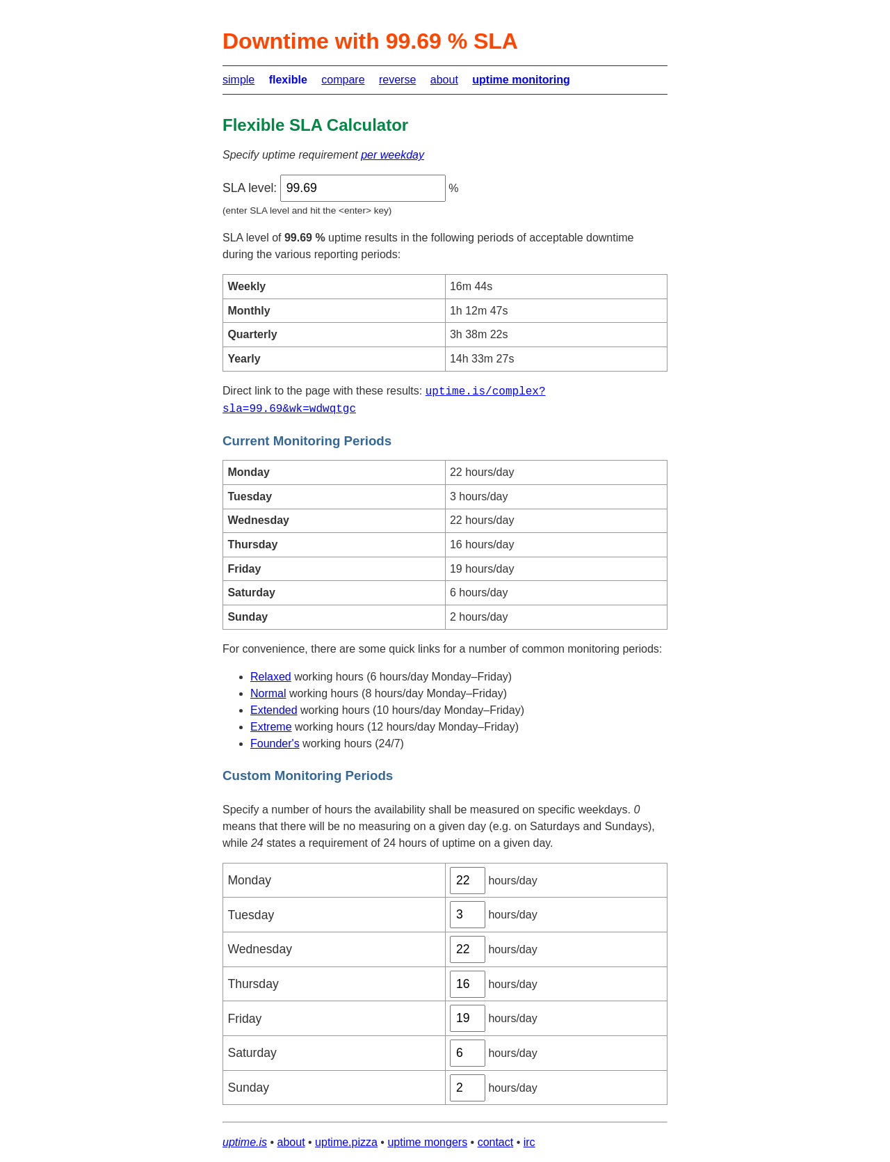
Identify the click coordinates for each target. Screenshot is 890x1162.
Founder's (275, 743)
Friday (244, 1019)
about (444, 80)
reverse (397, 80)
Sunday (248, 1088)
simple (238, 80)
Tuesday (250, 915)
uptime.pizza (346, 1142)
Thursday (252, 984)
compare (342, 80)
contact (496, 1142)
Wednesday (259, 949)
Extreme (271, 727)
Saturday (251, 1053)
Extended (274, 710)
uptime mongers (427, 1142)
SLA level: (249, 188)
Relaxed (270, 677)
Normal (268, 693)
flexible (288, 80)
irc (529, 1142)
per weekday (392, 155)
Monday (249, 880)
